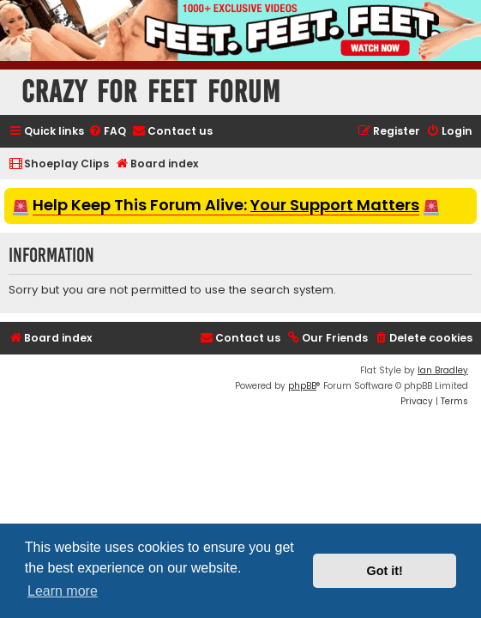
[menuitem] (107, 131)
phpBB (302, 385)
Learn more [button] (62, 591)
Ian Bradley (443, 370)
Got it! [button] (385, 571)
